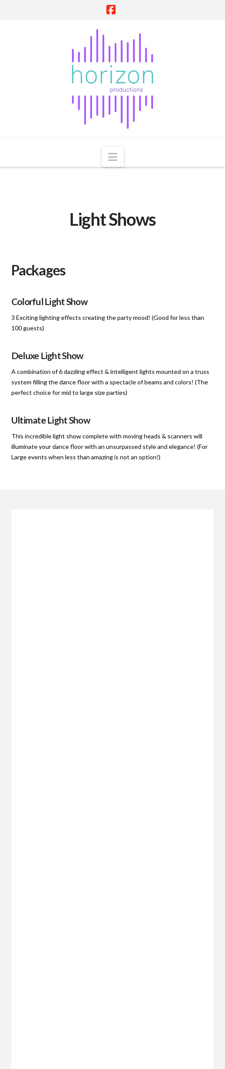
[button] (113, 157)
